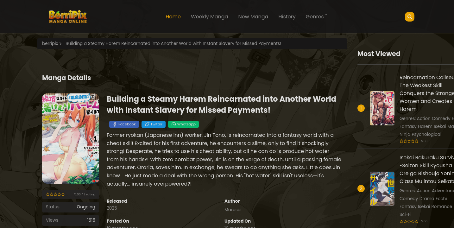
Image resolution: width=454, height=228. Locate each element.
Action (424, 119)
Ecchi (441, 199)
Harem (425, 127)
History (286, 16)
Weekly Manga (209, 16)
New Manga (253, 16)
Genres (317, 16)
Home (173, 16)
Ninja (405, 134)
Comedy (441, 119)
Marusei (233, 210)
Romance (442, 207)
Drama (426, 199)
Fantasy (408, 127)
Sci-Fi (405, 215)
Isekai (440, 127)
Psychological (426, 134)
